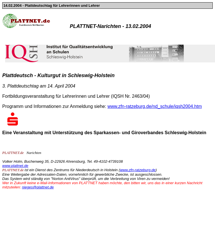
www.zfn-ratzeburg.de (138, 170)
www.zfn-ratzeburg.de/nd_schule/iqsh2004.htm (155, 106)
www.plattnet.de (15, 166)
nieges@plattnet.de (38, 187)
